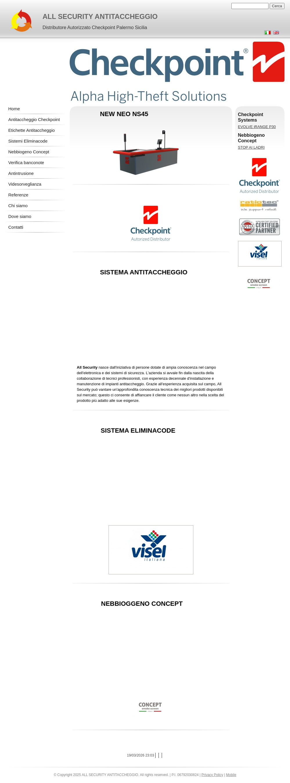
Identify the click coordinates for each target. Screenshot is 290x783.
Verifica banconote (26, 162)
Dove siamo (19, 216)
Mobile (231, 775)
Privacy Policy (212, 775)
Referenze (18, 194)
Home (14, 108)
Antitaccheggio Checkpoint (34, 119)
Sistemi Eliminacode (28, 141)
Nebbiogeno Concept (28, 151)
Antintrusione (21, 173)
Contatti (16, 227)
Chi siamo (18, 205)
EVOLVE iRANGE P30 (257, 127)
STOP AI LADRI (251, 147)
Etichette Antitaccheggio (31, 130)
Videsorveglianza (25, 184)
